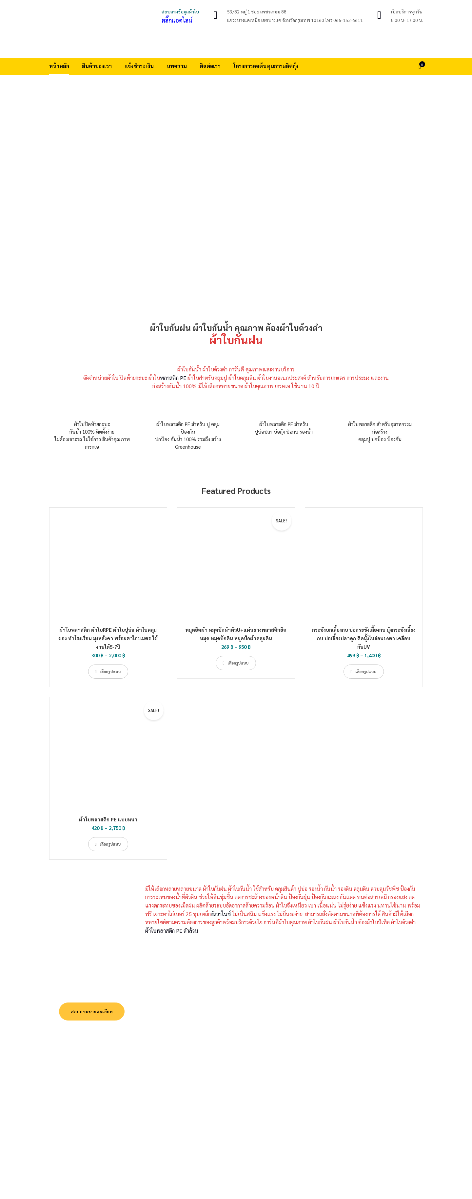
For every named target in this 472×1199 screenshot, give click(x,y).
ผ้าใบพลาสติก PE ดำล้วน (171, 930)
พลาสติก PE (173, 377)
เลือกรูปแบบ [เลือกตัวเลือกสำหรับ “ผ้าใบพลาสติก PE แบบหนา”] (110, 844)
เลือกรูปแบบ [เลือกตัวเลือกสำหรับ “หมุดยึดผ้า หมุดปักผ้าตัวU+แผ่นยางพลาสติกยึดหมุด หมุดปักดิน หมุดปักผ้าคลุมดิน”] (237, 662)
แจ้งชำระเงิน (139, 66)
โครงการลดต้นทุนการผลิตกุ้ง (265, 66)
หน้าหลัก (59, 66)
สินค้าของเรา (97, 66)
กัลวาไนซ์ (221, 913)
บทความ (177, 66)
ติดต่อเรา (210, 66)
